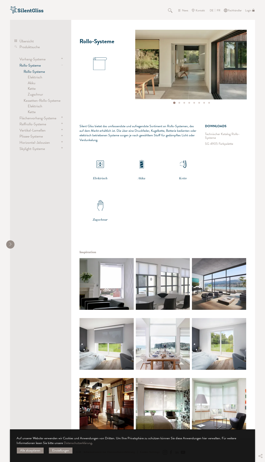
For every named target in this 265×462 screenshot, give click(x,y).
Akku (31, 83)
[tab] (174, 103)
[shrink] (10, 244)
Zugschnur (35, 94)
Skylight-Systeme (32, 148)
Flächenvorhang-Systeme (37, 118)
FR (218, 10)
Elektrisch (35, 77)
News (185, 10)
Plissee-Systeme (31, 136)
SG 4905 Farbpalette (219, 143)
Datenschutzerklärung (78, 442)
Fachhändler (235, 10)
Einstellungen (60, 450)
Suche (172, 10)
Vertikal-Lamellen (32, 130)
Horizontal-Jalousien (34, 142)
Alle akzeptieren (30, 450)
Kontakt (200, 10)
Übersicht (26, 41)
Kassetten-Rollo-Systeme (42, 100)
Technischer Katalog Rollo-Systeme (222, 136)
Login (248, 10)
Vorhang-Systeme (32, 59)
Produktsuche (29, 47)
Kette (32, 88)
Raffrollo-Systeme (32, 124)
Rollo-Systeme (30, 65)
